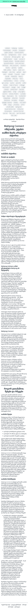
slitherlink (15, 98)
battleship (14, 76)
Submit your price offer (18, 1)
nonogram (22, 50)
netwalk (10, 74)
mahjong (14, 48)
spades (20, 67)
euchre (12, 83)
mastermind (13, 89)
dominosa (7, 100)
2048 (5, 104)
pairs (4, 74)
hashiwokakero (8, 80)
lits (16, 96)
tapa (4, 96)
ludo (18, 87)
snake (15, 59)
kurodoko (14, 100)
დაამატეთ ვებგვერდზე (9, 119)
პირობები (10, 607)
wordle (7, 76)
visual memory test (10, 109)
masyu (10, 104)
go (23, 57)
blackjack (4, 72)
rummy (22, 80)
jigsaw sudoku (7, 91)
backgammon (12, 54)
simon (22, 104)
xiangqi (13, 87)
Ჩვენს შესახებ (6, 604)
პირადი (24, 604)
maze (23, 74)
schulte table (10, 107)
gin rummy (5, 83)
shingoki (21, 100)
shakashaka (7, 98)
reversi (16, 80)
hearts (14, 70)
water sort (21, 70)
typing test (18, 107)
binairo (8, 67)
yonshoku (16, 104)
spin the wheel (21, 113)
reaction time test (18, 111)
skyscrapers (10, 96)
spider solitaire (9, 52)
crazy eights (21, 91)
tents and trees (19, 63)
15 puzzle (17, 74)
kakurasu (15, 78)
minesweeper (7, 50)
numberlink (22, 96)
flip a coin (12, 113)
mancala (21, 89)
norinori (5, 94)
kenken (6, 85)
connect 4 (22, 59)
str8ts (24, 83)
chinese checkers (13, 94)
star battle (23, 102)
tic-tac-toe (7, 57)
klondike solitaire (19, 61)
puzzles (15, 50)
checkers (22, 65)
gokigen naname (7, 102)
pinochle (18, 83)
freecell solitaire (19, 52)
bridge (23, 87)
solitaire (7, 48)
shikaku (16, 102)
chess (24, 54)
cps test (5, 113)
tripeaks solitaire (8, 61)
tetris (19, 54)
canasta (6, 89)
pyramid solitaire (9, 63)
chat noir (4, 54)
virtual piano (8, 111)
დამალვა (14, 121)
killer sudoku (7, 70)
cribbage (22, 85)
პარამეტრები (19, 15)
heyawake (8, 78)
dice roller (14, 115)
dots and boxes (14, 65)
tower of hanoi (14, 85)
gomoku (14, 67)
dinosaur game (16, 57)
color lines (12, 72)
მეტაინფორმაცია (20, 119)
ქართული (17, 607)
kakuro (21, 76)
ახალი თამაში (9, 15)
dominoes (5, 65)
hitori (21, 78)
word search (6, 87)
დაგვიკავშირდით (16, 604)
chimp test (20, 109)
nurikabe (22, 94)
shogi (14, 91)
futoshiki (21, 98)
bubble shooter (7, 59)
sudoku (21, 48)
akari (24, 72)
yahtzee (19, 72)
